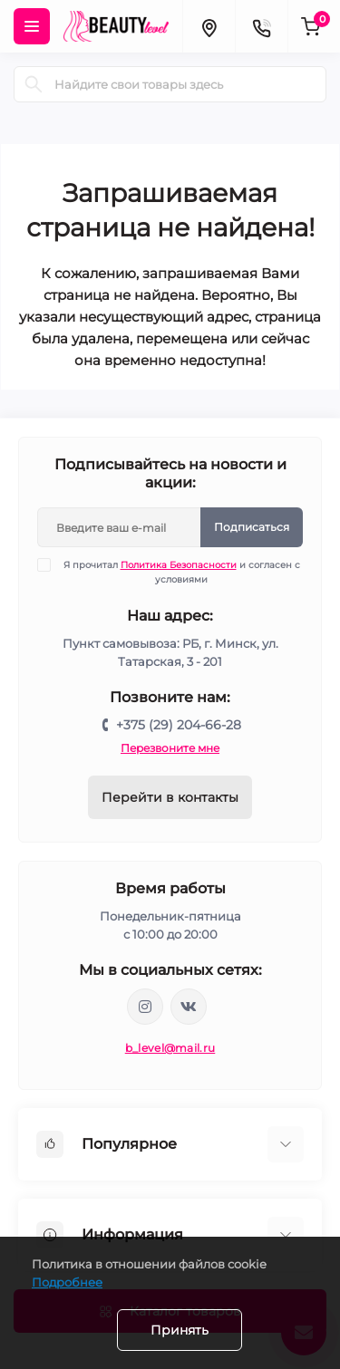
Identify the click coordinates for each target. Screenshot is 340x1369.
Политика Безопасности (179, 565)
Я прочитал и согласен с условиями (180, 571)
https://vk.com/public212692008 (188, 1006)
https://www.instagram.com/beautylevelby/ (145, 1006)
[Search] (33, 84)
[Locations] (208, 26)
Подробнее (67, 1282)
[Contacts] (261, 26)
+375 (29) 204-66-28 (178, 725)
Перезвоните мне (170, 748)
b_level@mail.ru (170, 1048)
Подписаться (251, 527)
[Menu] (32, 26)
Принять (180, 1330)
